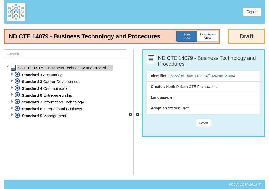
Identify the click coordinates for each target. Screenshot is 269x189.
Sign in (252, 12)
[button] (8, 67)
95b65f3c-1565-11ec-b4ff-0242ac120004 (202, 76)
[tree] (65, 92)
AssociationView (208, 36)
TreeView (186, 36)
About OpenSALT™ (245, 184)
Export (203, 123)
